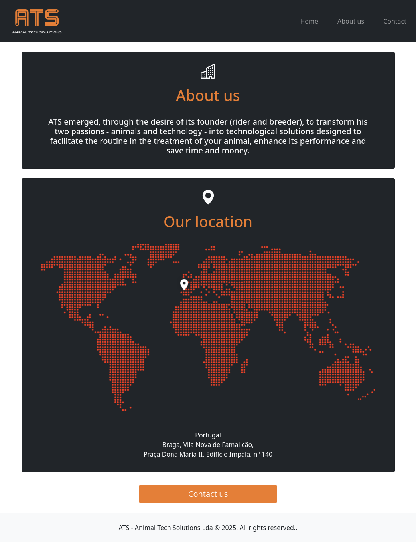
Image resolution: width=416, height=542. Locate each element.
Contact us (208, 493)
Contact (394, 21)
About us (350, 21)
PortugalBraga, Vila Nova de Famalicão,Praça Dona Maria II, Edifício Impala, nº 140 (208, 445)
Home (309, 21)
